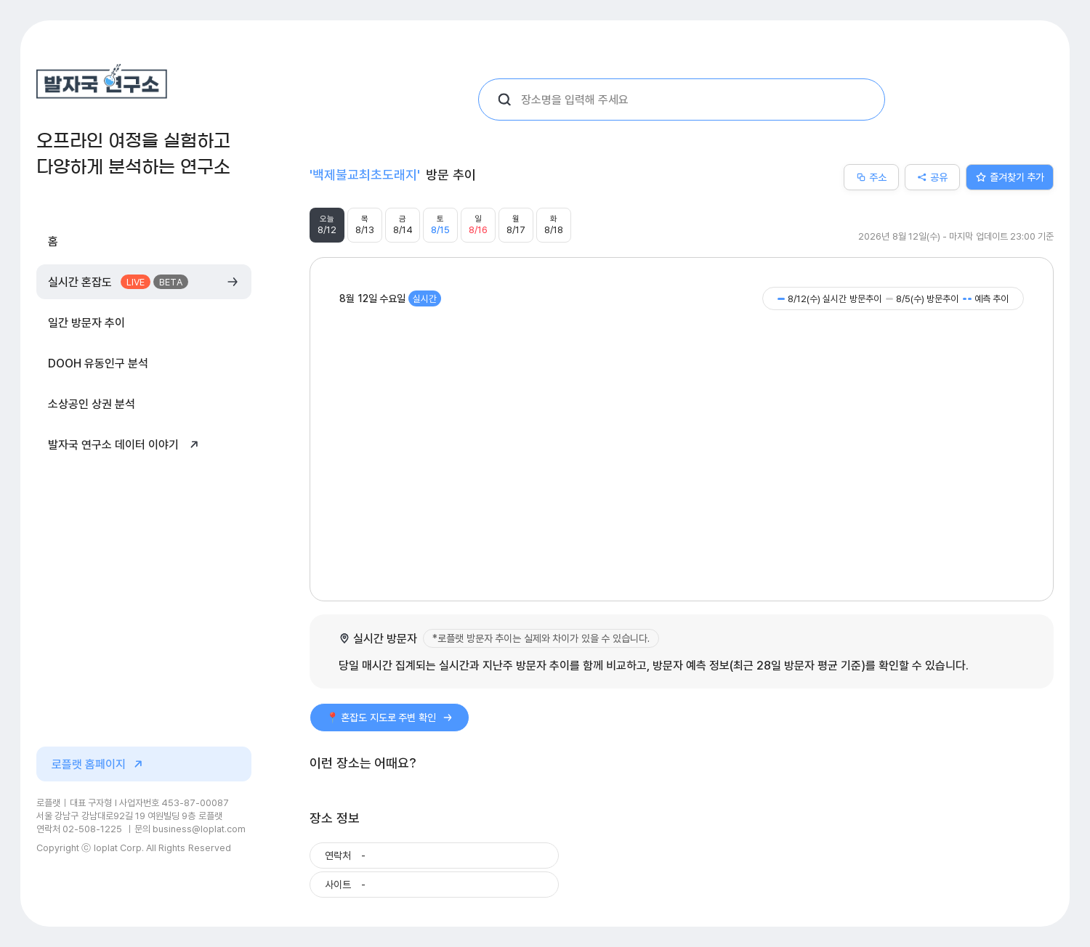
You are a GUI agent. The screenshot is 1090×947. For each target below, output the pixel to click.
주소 (871, 177)
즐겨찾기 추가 (1010, 177)
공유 (932, 177)
